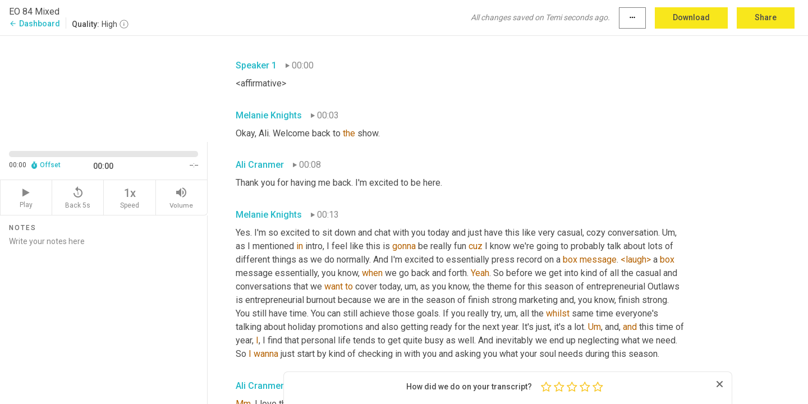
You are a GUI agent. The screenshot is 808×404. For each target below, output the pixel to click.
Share (766, 17)
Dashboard (34, 23)
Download (691, 17)
